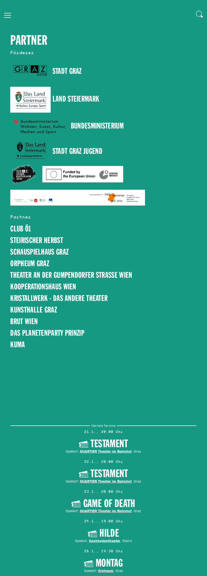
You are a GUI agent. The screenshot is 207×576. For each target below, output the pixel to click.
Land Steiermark (54, 99)
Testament (109, 444)
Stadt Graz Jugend (77, 151)
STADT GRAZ (45, 71)
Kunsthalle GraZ (33, 310)
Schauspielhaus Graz (39, 252)
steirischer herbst (36, 240)
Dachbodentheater (104, 541)
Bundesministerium (97, 126)
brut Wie (22, 321)
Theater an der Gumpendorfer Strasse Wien (71, 275)
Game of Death (109, 503)
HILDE (109, 533)
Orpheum (105, 570)
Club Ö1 (20, 229)
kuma (17, 344)
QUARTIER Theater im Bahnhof (106, 451)
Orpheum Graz (29, 263)
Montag (109, 563)
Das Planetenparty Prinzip (47, 333)
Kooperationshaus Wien (43, 287)
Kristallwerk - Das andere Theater (59, 298)
